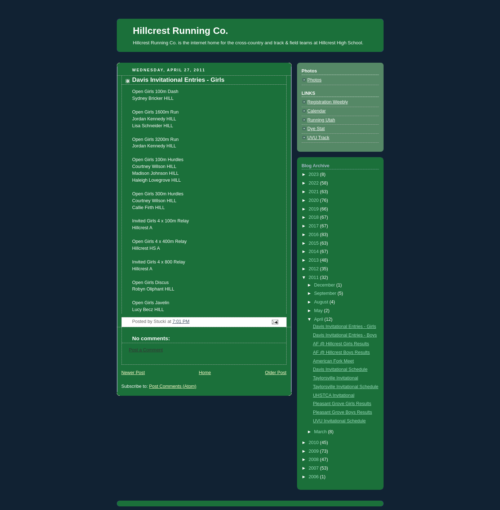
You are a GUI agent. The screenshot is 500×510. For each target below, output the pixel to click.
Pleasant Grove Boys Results (342, 412)
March (321, 431)
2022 (314, 183)
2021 (314, 191)
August (321, 302)
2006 (314, 476)
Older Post (276, 372)
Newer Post (133, 372)
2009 (314, 451)
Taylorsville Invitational (335, 378)
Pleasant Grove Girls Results (342, 403)
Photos (314, 80)
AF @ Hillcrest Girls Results (341, 343)
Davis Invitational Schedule (340, 369)
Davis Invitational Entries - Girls (344, 326)
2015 (314, 243)
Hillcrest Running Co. (180, 30)
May (319, 310)
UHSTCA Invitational (333, 395)
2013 (314, 260)
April (319, 319)
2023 (314, 174)
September (325, 293)
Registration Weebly (327, 102)
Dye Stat (316, 128)
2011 (314, 277)
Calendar (316, 111)
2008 (314, 459)
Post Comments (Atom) (172, 386)
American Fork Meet (333, 361)
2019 (314, 209)
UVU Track (318, 137)
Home (205, 372)
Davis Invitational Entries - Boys (345, 335)
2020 (314, 200)
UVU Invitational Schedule (339, 420)
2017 (314, 226)
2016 (314, 234)
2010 (314, 442)
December (325, 285)
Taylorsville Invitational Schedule (346, 386)
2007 (314, 468)
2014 (314, 251)
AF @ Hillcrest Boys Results (341, 352)
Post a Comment (146, 349)
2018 (314, 217)
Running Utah (321, 120)
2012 (314, 268)
